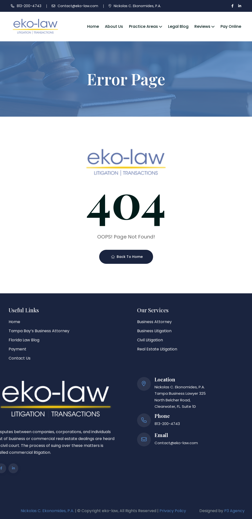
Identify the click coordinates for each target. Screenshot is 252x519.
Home (93, 26)
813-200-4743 (29, 5)
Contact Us (20, 358)
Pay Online (230, 26)
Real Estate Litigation (157, 349)
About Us (114, 26)
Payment (17, 349)
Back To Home (127, 256)
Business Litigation (154, 330)
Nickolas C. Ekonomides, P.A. (137, 5)
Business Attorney (154, 321)
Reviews (202, 26)
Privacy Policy (172, 511)
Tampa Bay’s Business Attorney (39, 330)
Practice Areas (143, 26)
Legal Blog (178, 26)
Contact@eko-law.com (78, 5)
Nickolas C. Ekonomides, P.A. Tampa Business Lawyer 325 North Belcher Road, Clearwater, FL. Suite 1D (180, 396)
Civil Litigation (150, 340)
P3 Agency (234, 511)
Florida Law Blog (24, 340)
